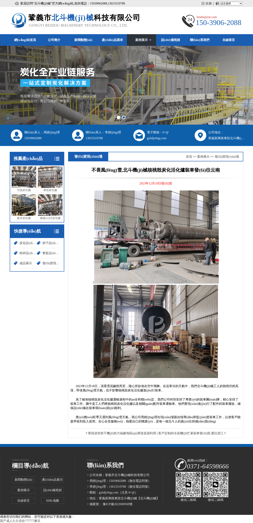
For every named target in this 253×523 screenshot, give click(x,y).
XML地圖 (52, 500)
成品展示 (25, 263)
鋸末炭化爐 (24, 207)
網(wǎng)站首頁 (25, 40)
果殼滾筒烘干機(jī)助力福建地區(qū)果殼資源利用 (122, 433)
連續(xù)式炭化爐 (50, 207)
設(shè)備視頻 (170, 40)
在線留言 (228, 40)
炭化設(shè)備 (28, 243)
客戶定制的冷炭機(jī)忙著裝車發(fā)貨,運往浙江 (190, 433)
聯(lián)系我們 (199, 40)
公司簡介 (54, 40)
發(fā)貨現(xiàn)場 (51, 263)
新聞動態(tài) (83, 40)
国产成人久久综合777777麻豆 (20, 520)
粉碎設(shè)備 (28, 253)
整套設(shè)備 (51, 253)
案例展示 (141, 40)
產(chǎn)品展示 (112, 40)
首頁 (189, 156)
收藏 (209, 3)
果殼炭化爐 (50, 179)
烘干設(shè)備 (51, 243)
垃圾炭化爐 (24, 179)
